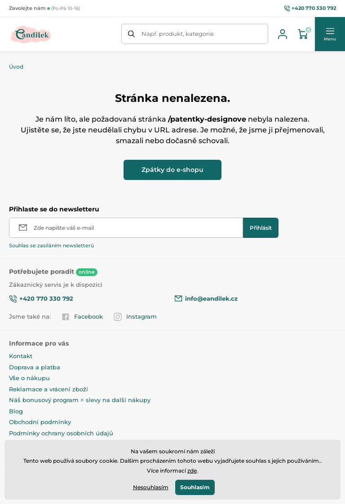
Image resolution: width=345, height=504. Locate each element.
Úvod (16, 66)
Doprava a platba (34, 367)
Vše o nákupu (29, 377)
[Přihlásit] (261, 228)
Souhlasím (195, 487)
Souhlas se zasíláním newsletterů (51, 245)
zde (192, 470)
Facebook (82, 316)
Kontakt (20, 355)
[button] (329, 34)
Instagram (135, 316)
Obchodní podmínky (40, 421)
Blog (16, 411)
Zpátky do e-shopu (172, 170)
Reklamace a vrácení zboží (48, 389)
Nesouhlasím (150, 487)
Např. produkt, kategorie (178, 33)
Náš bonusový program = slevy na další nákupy (79, 399)
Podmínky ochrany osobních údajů (61, 433)
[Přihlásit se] (282, 34)
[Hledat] (131, 34)
